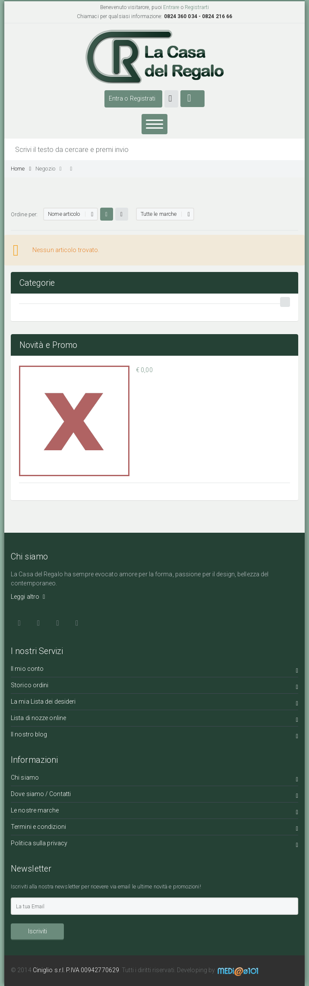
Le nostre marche (154, 812)
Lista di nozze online (154, 719)
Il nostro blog (154, 736)
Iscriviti (37, 931)
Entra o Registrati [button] (132, 98)
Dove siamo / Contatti (154, 795)
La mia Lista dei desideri (154, 703)
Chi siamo (154, 779)
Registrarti (197, 7)
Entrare (171, 7)
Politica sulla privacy (154, 845)
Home (21, 168)
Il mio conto (154, 670)
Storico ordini (154, 687)
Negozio (48, 168)
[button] (171, 98)
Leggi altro (28, 596)
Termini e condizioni (154, 828)
